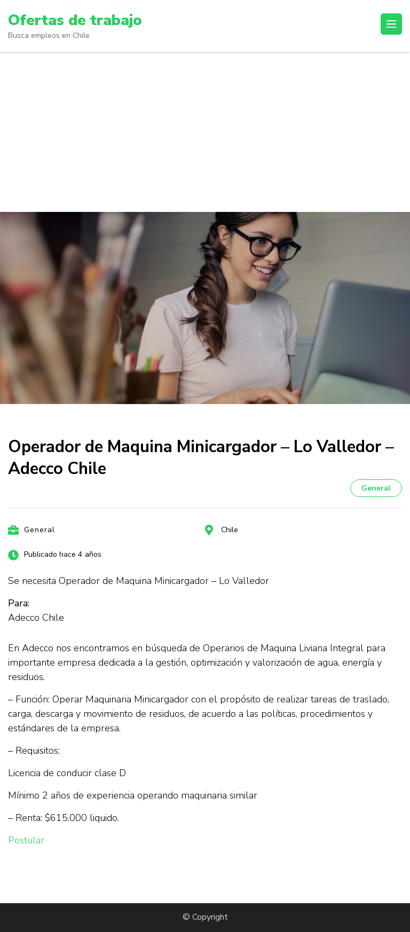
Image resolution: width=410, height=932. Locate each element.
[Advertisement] (205, 132)
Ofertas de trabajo (75, 20)
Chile (229, 530)
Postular (26, 840)
